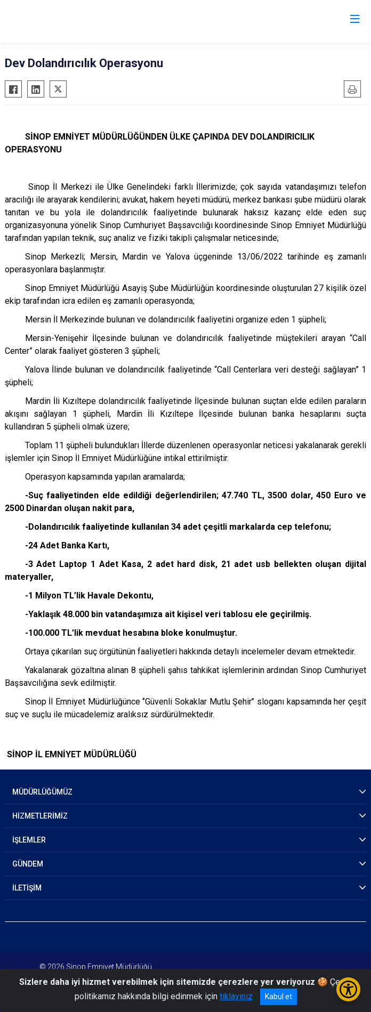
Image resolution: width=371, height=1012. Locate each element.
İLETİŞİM (27, 888)
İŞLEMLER (29, 840)
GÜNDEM (27, 864)
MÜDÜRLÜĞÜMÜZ (42, 792)
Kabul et (278, 996)
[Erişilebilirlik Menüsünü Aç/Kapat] (348, 989)
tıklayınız (236, 996)
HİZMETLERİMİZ (40, 816)
